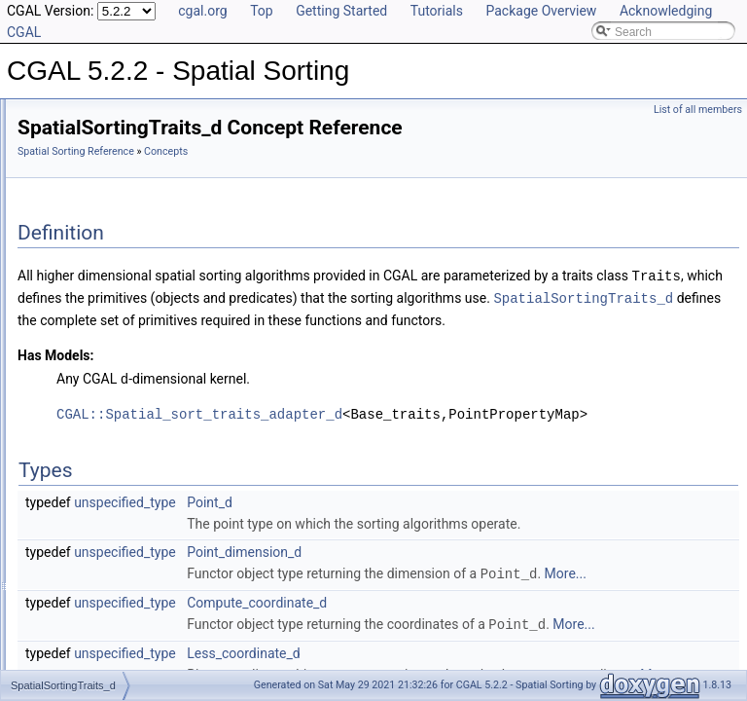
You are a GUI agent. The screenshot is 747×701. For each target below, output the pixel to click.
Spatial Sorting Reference (319, 151)
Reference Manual (80, 158)
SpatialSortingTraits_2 (121, 200)
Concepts (73, 179)
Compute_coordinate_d (500, 663)
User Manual (66, 136)
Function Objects (92, 329)
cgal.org (202, 10)
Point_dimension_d (487, 592)
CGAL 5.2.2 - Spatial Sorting (91, 115)
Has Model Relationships (97, 372)
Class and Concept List (93, 415)
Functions (74, 307)
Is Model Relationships (92, 350)
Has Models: (299, 375)
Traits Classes (86, 265)
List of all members (698, 109)
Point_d (453, 521)
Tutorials (436, 10)
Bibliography (65, 393)
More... (515, 635)
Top (261, 10)
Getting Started (341, 10)
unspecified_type (368, 521)
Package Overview (540, 10)
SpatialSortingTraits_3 (121, 222)
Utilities (68, 286)
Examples (59, 436)
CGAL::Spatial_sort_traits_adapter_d (443, 433)
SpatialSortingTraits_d (121, 243)
